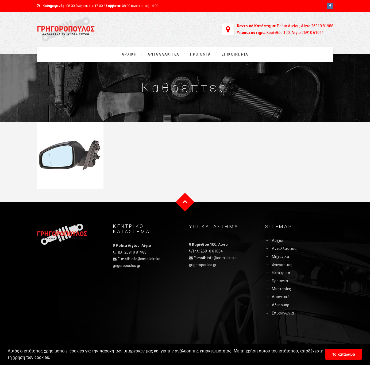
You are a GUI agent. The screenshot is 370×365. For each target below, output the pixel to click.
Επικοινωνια (235, 54)
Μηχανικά (280, 256)
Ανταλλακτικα (163, 54)
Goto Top (185, 202)
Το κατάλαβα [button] (343, 354)
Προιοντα (200, 54)
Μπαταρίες (281, 289)
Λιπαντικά (281, 297)
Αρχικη (129, 54)
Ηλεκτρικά (281, 273)
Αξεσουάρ (280, 305)
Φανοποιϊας (282, 265)
